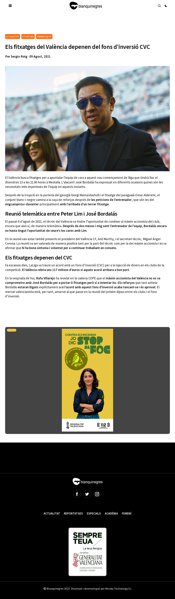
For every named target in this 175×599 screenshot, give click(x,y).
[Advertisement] (67, 24)
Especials (94, 513)
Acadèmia (111, 513)
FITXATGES (28, 36)
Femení (126, 513)
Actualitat (52, 513)
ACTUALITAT (12, 36)
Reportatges (73, 513)
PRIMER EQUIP (44, 36)
